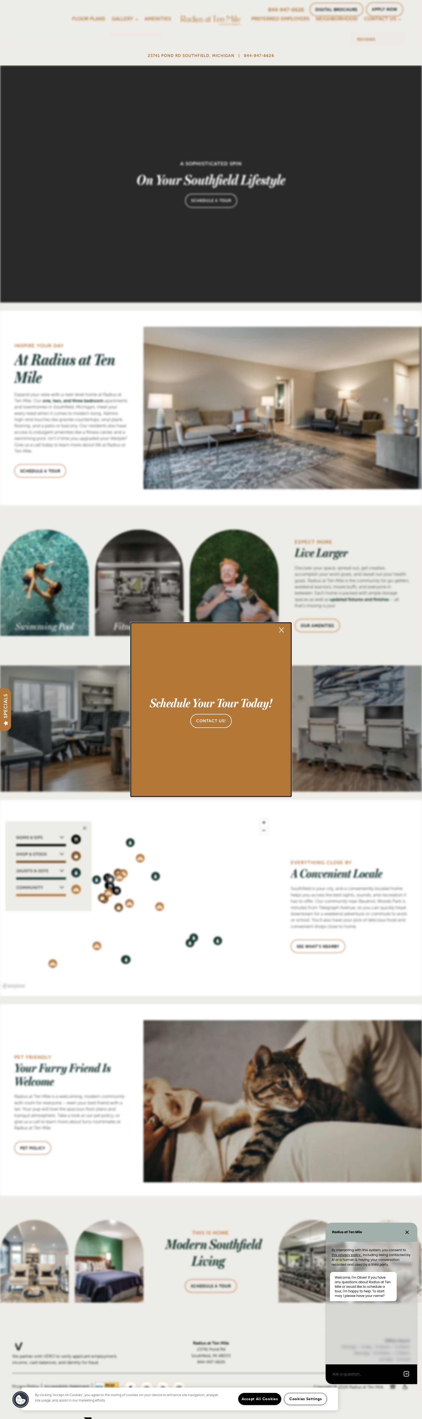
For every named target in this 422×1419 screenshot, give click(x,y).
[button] (211, 721)
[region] (180, 1399)
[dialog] (211, 709)
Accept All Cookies (260, 1398)
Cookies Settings (305, 1398)
